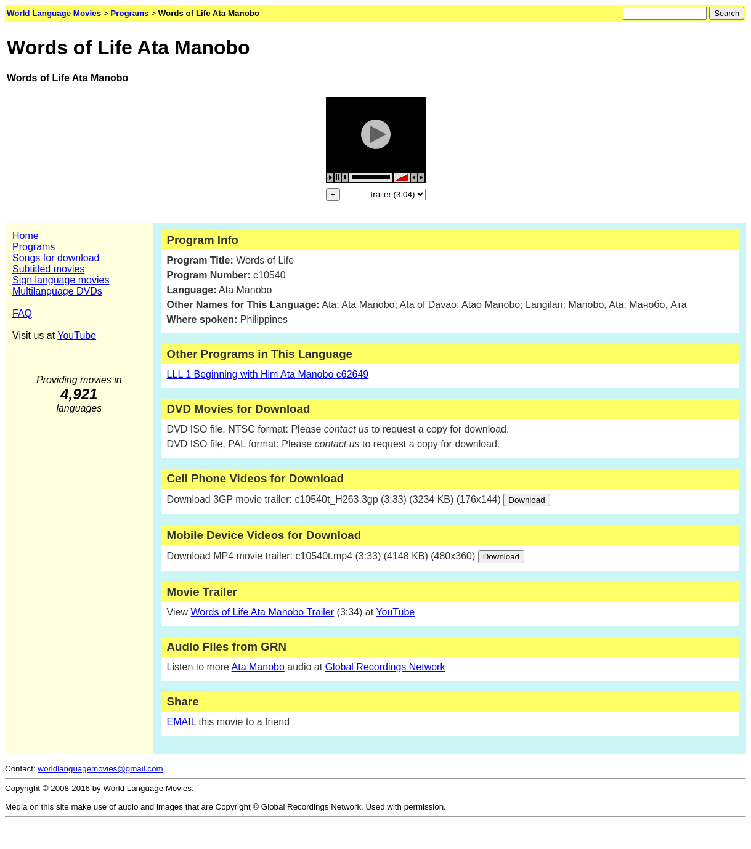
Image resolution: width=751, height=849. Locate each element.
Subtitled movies (48, 269)
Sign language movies (60, 280)
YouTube (76, 335)
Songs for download (55, 258)
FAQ (22, 313)
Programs (33, 247)
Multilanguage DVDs (57, 291)
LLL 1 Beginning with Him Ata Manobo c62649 (268, 374)
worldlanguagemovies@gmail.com (100, 768)
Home (25, 235)
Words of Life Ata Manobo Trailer (262, 612)
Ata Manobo (258, 667)
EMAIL (181, 722)
